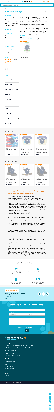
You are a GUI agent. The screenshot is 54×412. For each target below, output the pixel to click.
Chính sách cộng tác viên (10, 368)
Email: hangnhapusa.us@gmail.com (12, 355)
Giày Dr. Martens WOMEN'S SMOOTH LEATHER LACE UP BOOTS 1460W (42, 181)
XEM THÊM (7, 298)
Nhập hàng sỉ (8, 378)
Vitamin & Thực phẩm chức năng (11, 18)
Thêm (6, 27)
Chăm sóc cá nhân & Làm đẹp (11, 21)
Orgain (8, 52)
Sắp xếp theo (33, 38)
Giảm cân (7, 44)
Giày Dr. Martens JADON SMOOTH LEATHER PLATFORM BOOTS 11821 (26, 181)
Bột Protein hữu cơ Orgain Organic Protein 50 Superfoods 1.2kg (26, 58)
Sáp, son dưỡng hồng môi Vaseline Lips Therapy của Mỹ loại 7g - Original (26, 151)
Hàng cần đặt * (12, 316)
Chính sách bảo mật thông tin (11, 370)
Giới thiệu (7, 375)
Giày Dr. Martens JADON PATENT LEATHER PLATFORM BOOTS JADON (12, 181)
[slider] (5, 69)
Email (28, 312)
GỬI (27, 330)
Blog (6, 377)
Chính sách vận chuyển (10, 364)
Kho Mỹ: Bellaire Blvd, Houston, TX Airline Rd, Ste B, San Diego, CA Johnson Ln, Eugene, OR (12, 350)
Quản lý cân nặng (9, 39)
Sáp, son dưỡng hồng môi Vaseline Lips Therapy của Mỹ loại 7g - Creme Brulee (41, 151)
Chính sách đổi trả (9, 366)
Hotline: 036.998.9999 (9, 353)
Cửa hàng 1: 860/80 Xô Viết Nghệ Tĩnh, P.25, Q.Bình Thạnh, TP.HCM (19, 345)
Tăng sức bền (8, 37)
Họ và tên (11, 307)
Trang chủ (7, 8)
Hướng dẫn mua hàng (10, 361)
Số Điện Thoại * (12, 312)
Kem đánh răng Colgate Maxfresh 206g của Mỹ (11, 150)
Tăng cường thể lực (9, 25)
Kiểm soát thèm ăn (9, 42)
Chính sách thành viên (10, 363)
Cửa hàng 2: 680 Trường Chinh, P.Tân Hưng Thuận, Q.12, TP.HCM (19, 347)
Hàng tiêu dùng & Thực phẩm (11, 23)
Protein (6, 35)
